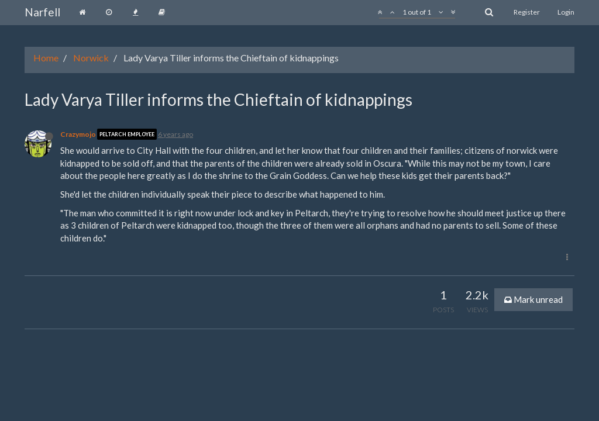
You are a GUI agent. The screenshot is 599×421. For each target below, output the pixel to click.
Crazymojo (78, 134)
